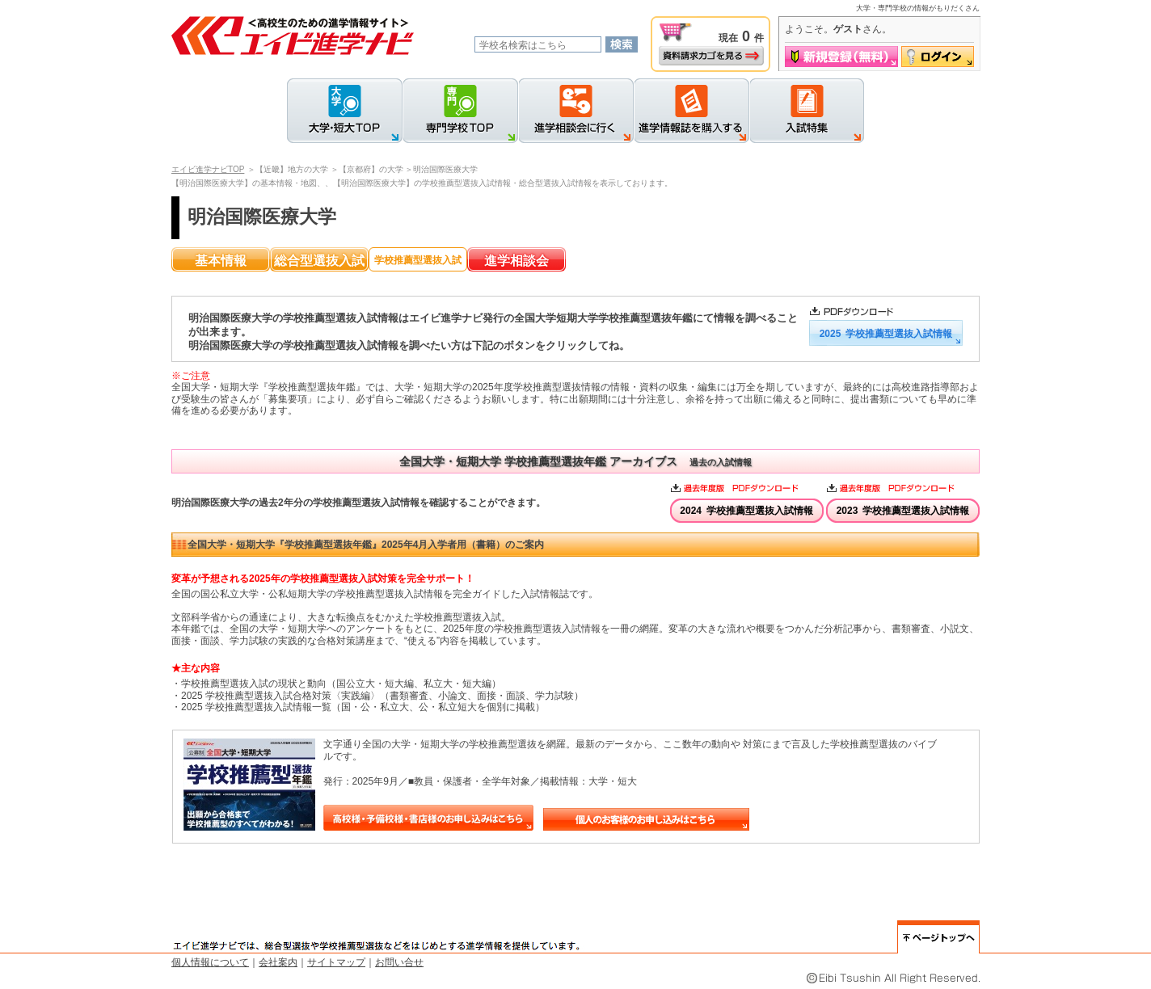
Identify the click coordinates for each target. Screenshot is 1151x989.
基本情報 (221, 260)
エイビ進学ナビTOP (207, 169)
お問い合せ (399, 962)
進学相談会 (516, 260)
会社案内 (278, 962)
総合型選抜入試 (319, 260)
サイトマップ (336, 962)
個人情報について (210, 962)
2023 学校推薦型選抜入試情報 (903, 510)
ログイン (937, 56)
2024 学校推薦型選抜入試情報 (746, 510)
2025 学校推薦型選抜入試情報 (886, 333)
